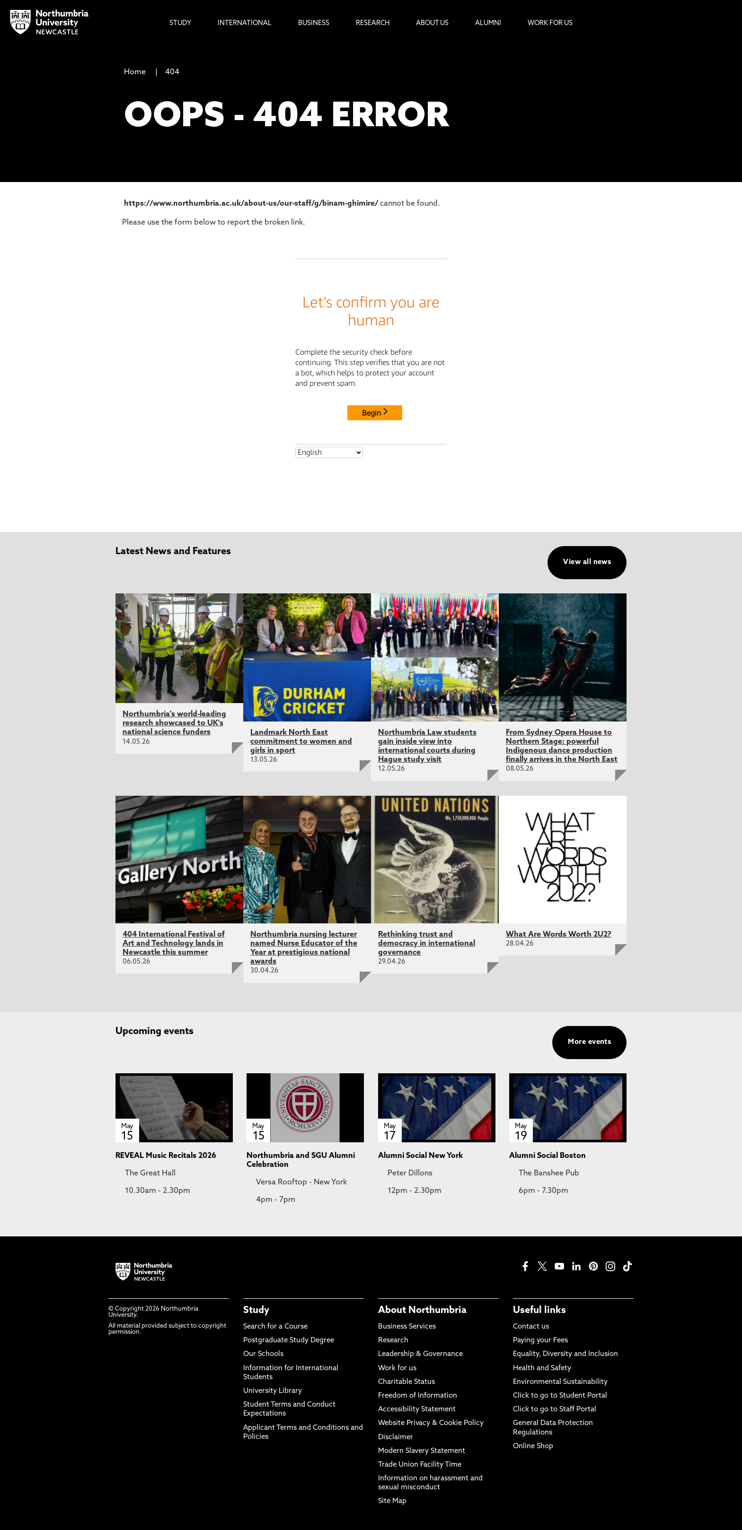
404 (172, 72)
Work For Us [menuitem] (550, 23)
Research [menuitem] (372, 23)
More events (589, 1042)
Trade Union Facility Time (419, 1465)
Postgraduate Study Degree (288, 1340)
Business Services (407, 1326)
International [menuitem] (245, 23)
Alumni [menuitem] (488, 23)
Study (256, 1310)
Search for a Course (275, 1326)
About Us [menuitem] (432, 23)
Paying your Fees (540, 1340)
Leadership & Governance (420, 1354)
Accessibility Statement (417, 1409)
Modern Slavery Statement (421, 1451)
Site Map (392, 1501)
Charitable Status (406, 1382)
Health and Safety (542, 1368)
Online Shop (533, 1446)
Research (393, 1340)
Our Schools (263, 1354)
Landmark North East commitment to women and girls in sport (301, 742)
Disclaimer (395, 1437)
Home (135, 72)
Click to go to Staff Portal (554, 1409)
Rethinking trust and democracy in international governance (426, 943)
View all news (587, 562)
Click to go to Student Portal (560, 1396)
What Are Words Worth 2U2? (558, 935)
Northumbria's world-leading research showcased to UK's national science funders (174, 723)
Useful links (539, 1310)
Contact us (531, 1326)
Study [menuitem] (180, 23)
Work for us (397, 1368)
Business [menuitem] (313, 23)
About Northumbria (422, 1310)
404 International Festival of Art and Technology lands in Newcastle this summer (174, 943)
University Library (272, 1391)
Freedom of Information (417, 1396)
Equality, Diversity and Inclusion (565, 1354)
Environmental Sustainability (560, 1382)
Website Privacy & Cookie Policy (431, 1423)
